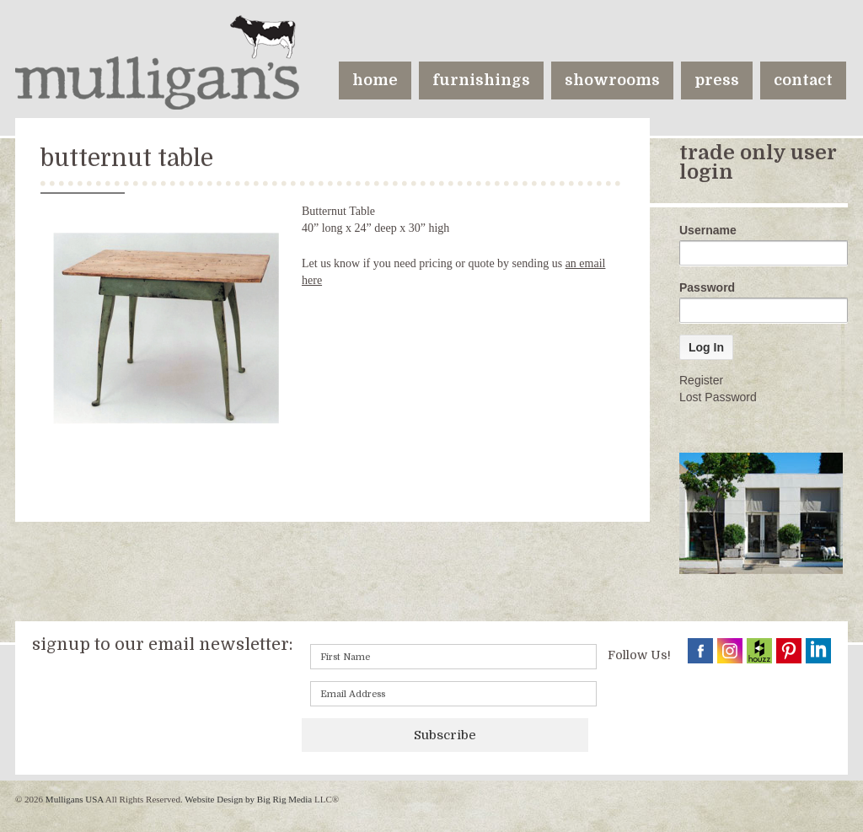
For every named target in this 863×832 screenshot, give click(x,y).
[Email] (453, 693)
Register (701, 380)
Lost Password (718, 397)
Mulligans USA (74, 799)
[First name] (453, 656)
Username (708, 230)
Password (707, 287)
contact (803, 80)
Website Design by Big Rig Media (248, 799)
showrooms (612, 80)
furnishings (481, 80)
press (716, 80)
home (375, 80)
